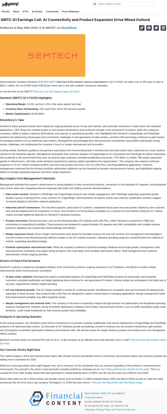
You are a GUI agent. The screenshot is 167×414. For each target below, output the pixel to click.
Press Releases (70, 11)
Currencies (52, 11)
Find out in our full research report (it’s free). (56, 91)
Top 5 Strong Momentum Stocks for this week (125, 369)
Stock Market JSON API (98, 393)
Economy (37, 11)
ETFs (26, 11)
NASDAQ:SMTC (47, 82)
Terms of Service (126, 409)
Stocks (6, 11)
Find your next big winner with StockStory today (116, 382)
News (16, 11)
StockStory (69, 28)
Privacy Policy (103, 409)
